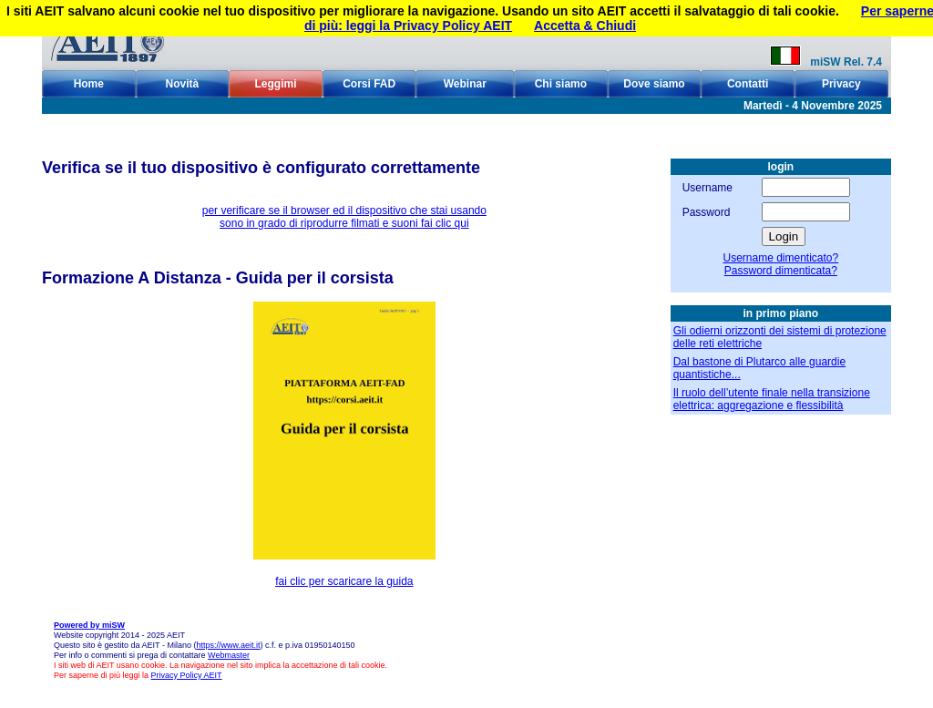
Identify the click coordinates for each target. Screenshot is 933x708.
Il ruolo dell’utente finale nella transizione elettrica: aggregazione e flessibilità (771, 399)
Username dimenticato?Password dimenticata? (780, 264)
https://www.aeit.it (228, 645)
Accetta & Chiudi (585, 25)
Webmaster (229, 655)
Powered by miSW (89, 625)
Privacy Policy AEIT (186, 675)
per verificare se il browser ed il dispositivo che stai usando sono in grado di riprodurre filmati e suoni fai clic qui (344, 217)
